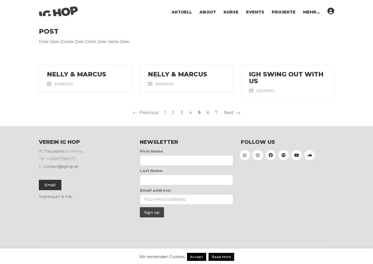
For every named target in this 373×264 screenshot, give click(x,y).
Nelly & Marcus (76, 74)
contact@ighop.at (60, 166)
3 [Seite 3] (182, 112)
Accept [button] (196, 257)
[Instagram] (258, 155)
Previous (145, 112)
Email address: (155, 190)
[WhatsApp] (245, 155)
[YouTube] (296, 155)
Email (50, 184)
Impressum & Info (56, 196)
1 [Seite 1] (165, 112)
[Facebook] (271, 155)
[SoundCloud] (309, 155)
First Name (151, 151)
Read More (221, 257)
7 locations (54, 151)
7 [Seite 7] (216, 112)
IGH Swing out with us (286, 78)
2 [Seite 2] (173, 112)
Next (232, 112)
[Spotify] (283, 155)
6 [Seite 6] (208, 112)
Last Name (151, 170)
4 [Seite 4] (190, 112)
